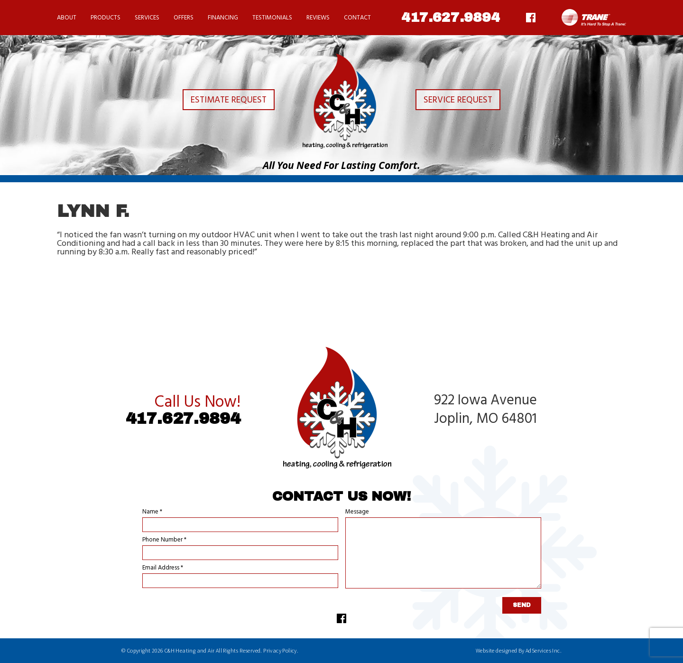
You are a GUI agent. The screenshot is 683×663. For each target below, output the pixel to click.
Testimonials (272, 18)
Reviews (318, 18)
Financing (223, 18)
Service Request (463, 102)
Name (152, 512)
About (66, 18)
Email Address (162, 568)
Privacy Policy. (280, 650)
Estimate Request (219, 102)
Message (357, 512)
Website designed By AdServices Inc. (519, 650)
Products (105, 18)
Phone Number (164, 540)
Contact (357, 18)
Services (147, 18)
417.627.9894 (450, 17)
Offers (184, 18)
